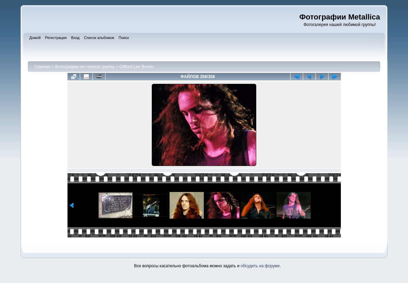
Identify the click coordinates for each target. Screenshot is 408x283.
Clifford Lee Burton (137, 66)
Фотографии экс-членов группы (85, 66)
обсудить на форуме (260, 265)
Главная (42, 66)
